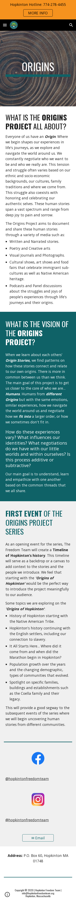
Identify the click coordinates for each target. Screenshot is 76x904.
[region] (38, 9)
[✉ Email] (38, 838)
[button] (5, 25)
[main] (38, 68)
